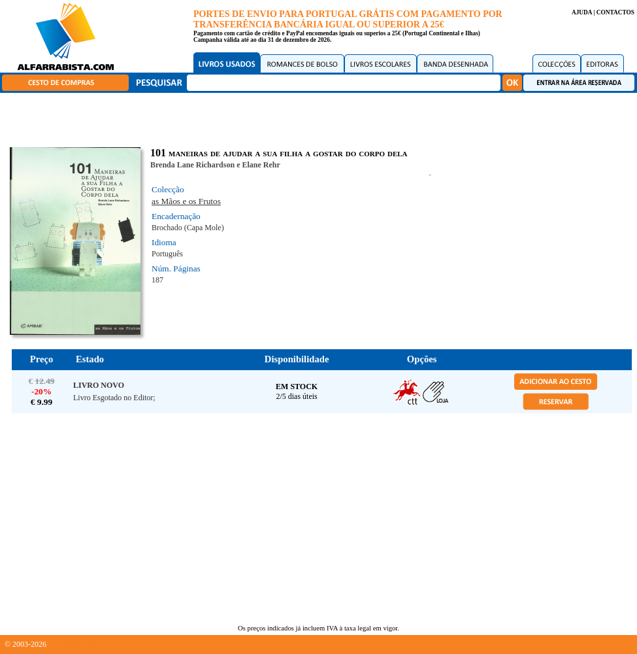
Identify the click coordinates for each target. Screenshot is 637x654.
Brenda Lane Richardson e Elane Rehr (215, 164)
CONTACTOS (615, 12)
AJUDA (582, 12)
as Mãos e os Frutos (186, 201)
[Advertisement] (321, 117)
